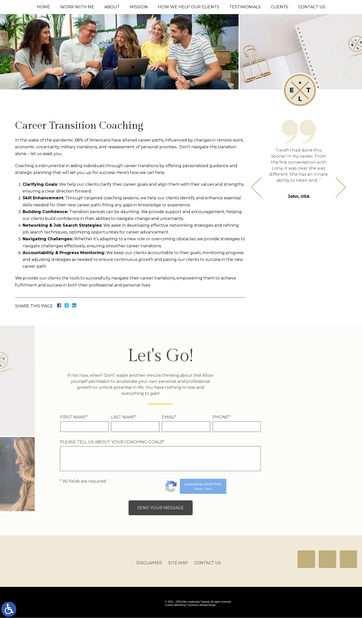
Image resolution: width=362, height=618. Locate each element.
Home (43, 7)
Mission (139, 7)
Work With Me (77, 7)
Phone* (109, 417)
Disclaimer (149, 567)
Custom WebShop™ (176, 605)
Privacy (86, 489)
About (112, 7)
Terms (96, 489)
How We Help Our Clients (188, 7)
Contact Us (311, 7)
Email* (56, 417)
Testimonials (245, 7)
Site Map (178, 567)
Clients (279, 7)
